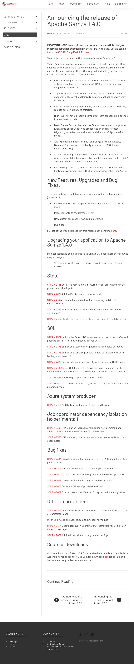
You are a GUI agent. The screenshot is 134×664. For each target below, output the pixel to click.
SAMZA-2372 (54, 468)
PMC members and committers (60, 646)
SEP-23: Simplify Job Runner (73, 52)
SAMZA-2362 (54, 337)
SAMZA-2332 (54, 427)
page (106, 556)
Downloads (93, 4)
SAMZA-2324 (54, 294)
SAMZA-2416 (54, 300)
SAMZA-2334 (54, 458)
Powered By (75, 4)
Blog (107, 4)
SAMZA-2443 (54, 474)
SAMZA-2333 (54, 437)
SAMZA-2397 (54, 309)
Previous (79, 33)
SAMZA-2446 (54, 480)
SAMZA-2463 (54, 486)
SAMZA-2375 (54, 346)
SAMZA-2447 (54, 318)
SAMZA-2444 (54, 525)
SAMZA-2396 (54, 361)
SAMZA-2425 (54, 377)
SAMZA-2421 (54, 404)
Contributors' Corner (55, 644)
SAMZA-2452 (54, 535)
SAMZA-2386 (54, 284)
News (67, 33)
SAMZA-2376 (54, 352)
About (12, 646)
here (113, 230)
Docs (61, 4)
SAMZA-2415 (54, 367)
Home (50, 4)
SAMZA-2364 (54, 510)
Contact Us (52, 641)
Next (123, 33)
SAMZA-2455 (54, 383)
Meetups (13, 641)
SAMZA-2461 (54, 492)
